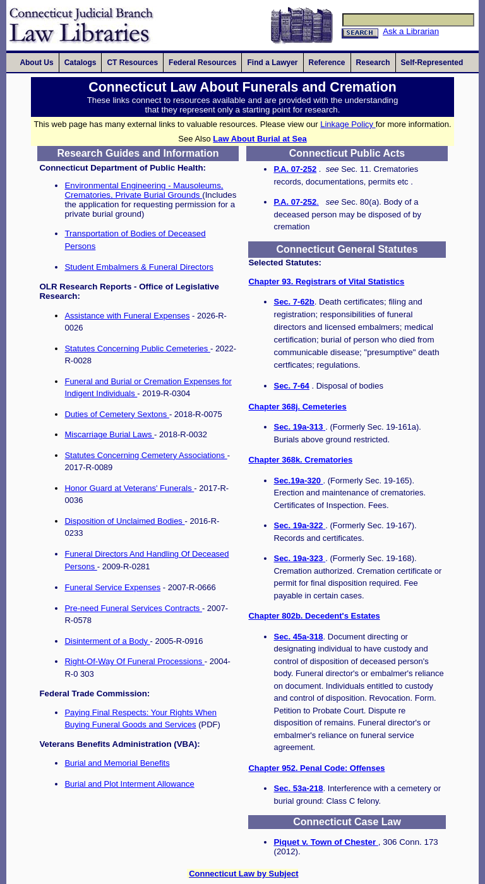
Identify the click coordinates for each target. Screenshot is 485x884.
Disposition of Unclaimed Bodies (124, 521)
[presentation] (36, 62)
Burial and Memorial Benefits (116, 763)
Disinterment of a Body (107, 641)
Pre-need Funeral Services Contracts (132, 608)
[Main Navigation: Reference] (327, 62)
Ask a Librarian (411, 31)
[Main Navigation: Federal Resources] (202, 62)
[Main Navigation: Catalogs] (80, 62)
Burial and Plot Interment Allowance (129, 784)
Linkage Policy (347, 124)
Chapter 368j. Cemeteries (297, 406)
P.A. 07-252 (294, 169)
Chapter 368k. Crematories (300, 459)
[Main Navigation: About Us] (36, 62)
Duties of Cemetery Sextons (116, 414)
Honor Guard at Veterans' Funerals (129, 488)
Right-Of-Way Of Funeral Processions (134, 661)
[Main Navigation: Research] (373, 62)
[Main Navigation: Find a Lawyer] (272, 62)
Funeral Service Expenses (112, 587)
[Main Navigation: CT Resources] (132, 62)
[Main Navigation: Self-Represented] (433, 62)
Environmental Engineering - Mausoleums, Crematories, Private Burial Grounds (143, 190)
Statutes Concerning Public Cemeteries (137, 348)
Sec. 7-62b (293, 301)
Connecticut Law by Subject (243, 873)
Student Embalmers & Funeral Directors (138, 267)
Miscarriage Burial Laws (109, 434)
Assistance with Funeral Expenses (126, 315)
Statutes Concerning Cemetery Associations (145, 455)
